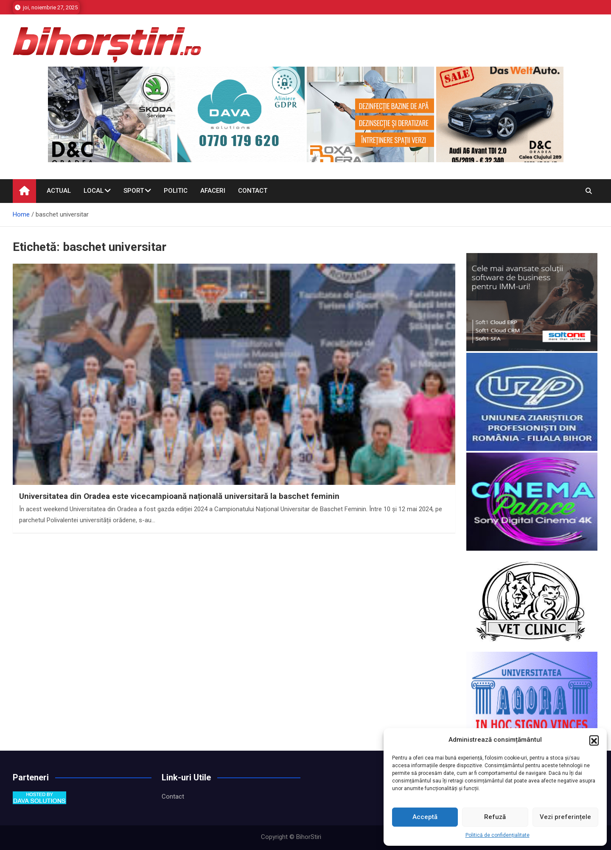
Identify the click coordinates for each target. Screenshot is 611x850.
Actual (59, 190)
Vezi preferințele (565, 817)
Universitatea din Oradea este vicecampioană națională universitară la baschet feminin (179, 496)
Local (94, 190)
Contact (252, 190)
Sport (133, 190)
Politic (176, 190)
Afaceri (212, 190)
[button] (594, 740)
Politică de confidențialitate (497, 835)
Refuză (495, 817)
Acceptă (424, 817)
